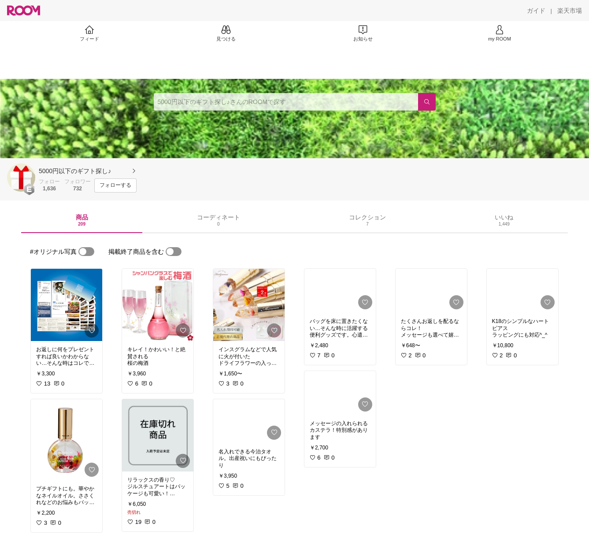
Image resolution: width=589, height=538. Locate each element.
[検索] (427, 102)
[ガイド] (536, 11)
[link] (66, 305)
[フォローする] (115, 185)
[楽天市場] (569, 11)
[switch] (86, 251)
